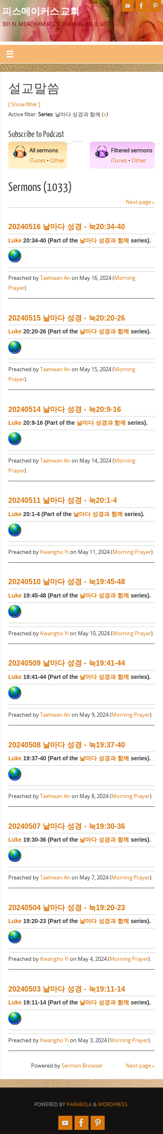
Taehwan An (55, 278)
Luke (15, 240)
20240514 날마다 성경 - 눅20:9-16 (64, 409)
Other (57, 160)
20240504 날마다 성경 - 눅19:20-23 (66, 908)
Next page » (140, 202)
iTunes (37, 160)
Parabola (79, 1104)
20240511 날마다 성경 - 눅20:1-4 (62, 500)
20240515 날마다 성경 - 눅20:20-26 (66, 318)
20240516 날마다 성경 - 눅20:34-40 (66, 227)
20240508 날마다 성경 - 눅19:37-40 (66, 745)
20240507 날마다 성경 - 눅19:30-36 (66, 826)
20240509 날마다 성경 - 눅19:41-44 (66, 663)
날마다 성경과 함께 (104, 240)
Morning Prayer (132, 552)
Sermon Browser (82, 1065)
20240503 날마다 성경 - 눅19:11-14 (66, 989)
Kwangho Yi (54, 552)
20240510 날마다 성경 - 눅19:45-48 (66, 582)
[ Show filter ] (24, 104)
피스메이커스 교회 (40, 11)
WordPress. (113, 1104)
